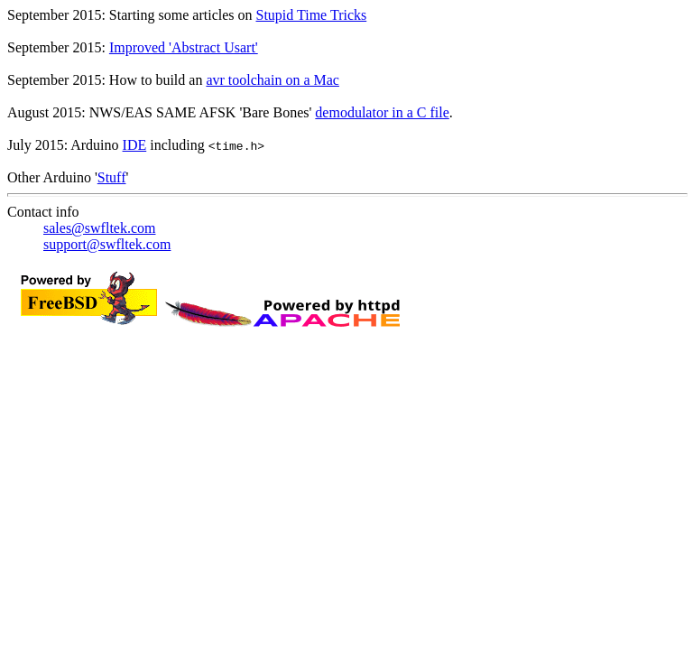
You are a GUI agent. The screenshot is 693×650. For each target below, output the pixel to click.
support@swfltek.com (107, 244)
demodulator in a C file (381, 112)
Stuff (111, 177)
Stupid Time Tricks (311, 15)
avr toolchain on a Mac (272, 80)
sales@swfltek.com (99, 228)
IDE (135, 145)
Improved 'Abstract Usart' (183, 47)
